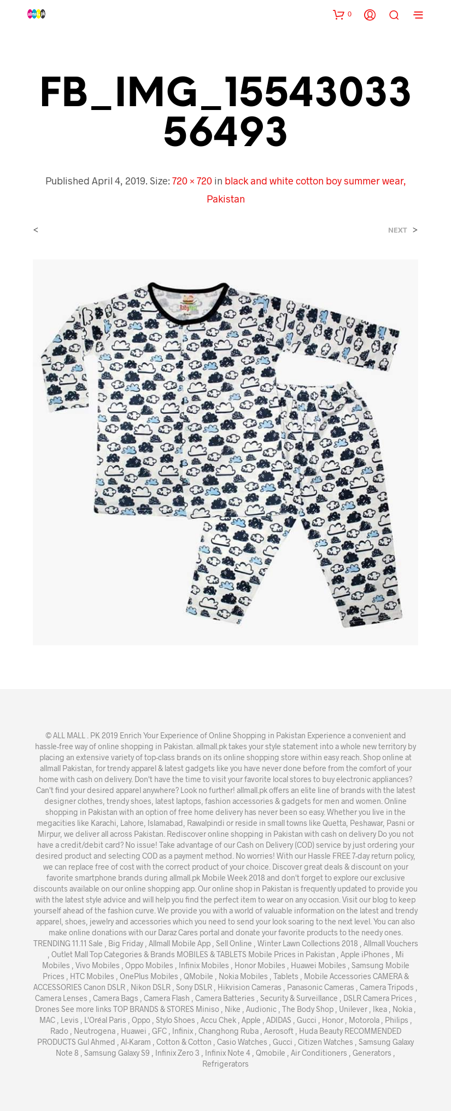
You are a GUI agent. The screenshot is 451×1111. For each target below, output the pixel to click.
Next (397, 230)
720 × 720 (192, 181)
